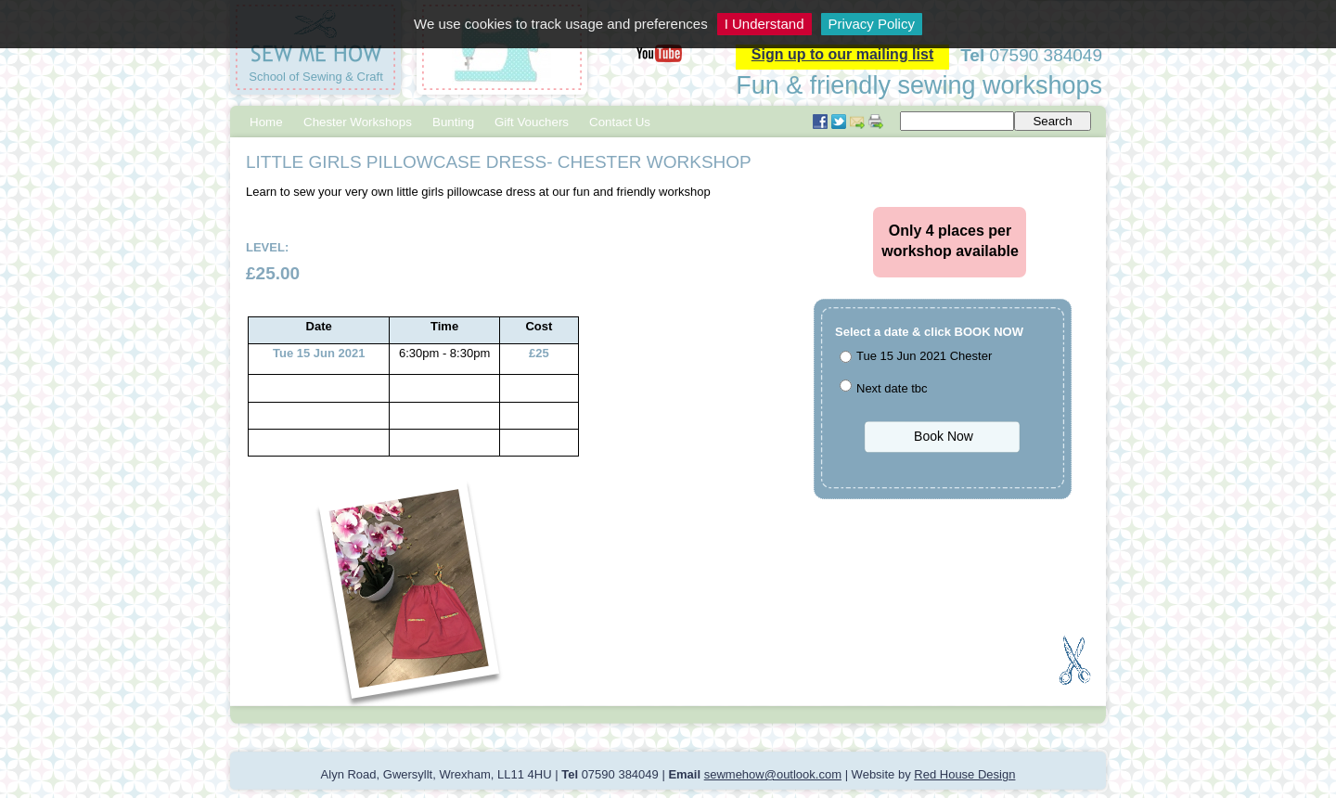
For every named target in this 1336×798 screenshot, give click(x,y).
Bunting (453, 122)
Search (1052, 121)
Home (266, 122)
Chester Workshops (357, 122)
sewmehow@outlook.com (772, 774)
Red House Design (964, 774)
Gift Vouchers (532, 122)
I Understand (764, 24)
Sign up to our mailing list (842, 54)
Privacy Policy (872, 24)
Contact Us (619, 122)
